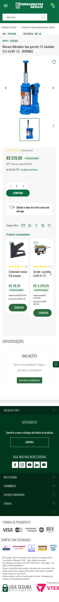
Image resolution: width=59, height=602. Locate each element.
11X (17, 169)
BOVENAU (14, 40)
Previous (8, 274)
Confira (29, 442)
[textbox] (24, 17)
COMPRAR (19, 307)
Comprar (18, 193)
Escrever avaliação (29, 380)
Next (50, 274)
